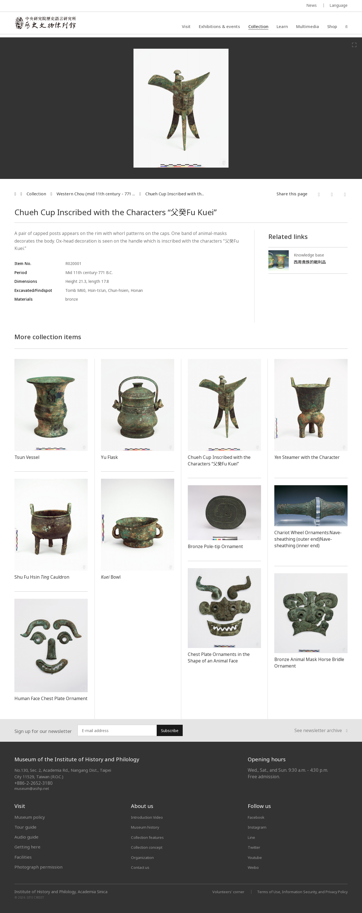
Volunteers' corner (218, 891)
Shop (332, 27)
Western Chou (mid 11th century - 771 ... (96, 194)
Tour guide (25, 827)
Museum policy (29, 817)
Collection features (150, 837)
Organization (144, 856)
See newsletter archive (321, 731)
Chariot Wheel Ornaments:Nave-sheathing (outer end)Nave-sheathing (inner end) (306, 542)
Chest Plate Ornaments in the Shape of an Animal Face (222, 657)
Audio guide (26, 837)
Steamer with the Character (299, 460)
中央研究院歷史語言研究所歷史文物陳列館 (48, 24)
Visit (186, 27)
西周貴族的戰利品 (311, 262)
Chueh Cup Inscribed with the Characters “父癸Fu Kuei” (221, 460)
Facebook (257, 817)
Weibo (254, 867)
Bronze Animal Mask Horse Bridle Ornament (305, 662)
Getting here (27, 847)
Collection (258, 27)
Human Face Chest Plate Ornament (42, 701)
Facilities (23, 856)
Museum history (147, 827)
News (311, 5)
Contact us (141, 867)
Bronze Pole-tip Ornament (218, 546)
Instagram (258, 827)
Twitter (255, 847)
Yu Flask (110, 457)
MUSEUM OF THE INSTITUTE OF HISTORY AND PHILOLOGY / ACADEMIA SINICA (70, 6)
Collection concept (149, 847)
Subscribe (169, 730)
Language (338, 5)
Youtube (256, 856)
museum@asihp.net (32, 788)
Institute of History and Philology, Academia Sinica (60, 891)
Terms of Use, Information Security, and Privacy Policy (298, 891)
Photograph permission (38, 867)
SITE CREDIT (35, 897)
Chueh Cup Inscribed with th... (174, 194)
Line (252, 837)
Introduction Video (150, 817)
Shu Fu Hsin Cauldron (44, 576)
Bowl (112, 576)
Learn (282, 27)
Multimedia (307, 27)
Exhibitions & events (219, 27)
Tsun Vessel (27, 457)
